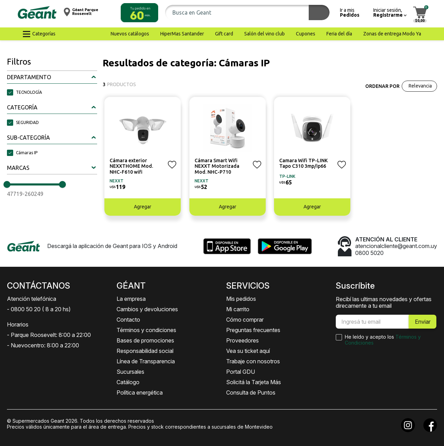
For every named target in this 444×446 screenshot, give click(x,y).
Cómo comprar (245, 319)
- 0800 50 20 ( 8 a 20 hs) (39, 309)
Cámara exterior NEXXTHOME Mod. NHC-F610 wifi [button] (131, 166)
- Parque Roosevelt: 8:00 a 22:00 (49, 335)
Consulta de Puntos (250, 392)
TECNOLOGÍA (29, 92)
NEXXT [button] (116, 181)
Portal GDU (240, 371)
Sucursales (130, 371)
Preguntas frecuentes (253, 330)
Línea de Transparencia (146, 361)
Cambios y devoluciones (147, 309)
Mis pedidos (241, 299)
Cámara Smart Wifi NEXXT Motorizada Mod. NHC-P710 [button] (217, 166)
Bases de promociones (145, 340)
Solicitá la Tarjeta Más (253, 382)
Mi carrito (237, 309)
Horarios (17, 324)
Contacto (128, 319)
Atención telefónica (31, 299)
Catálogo (128, 382)
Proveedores (242, 340)
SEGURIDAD (27, 122)
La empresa (131, 299)
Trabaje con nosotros (253, 361)
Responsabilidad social (145, 351)
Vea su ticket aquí (248, 351)
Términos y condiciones (146, 330)
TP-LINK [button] (287, 176)
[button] (139, 12)
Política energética (140, 392)
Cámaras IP (26, 152)
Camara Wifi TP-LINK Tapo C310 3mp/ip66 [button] (303, 163)
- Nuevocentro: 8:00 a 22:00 (43, 345)
